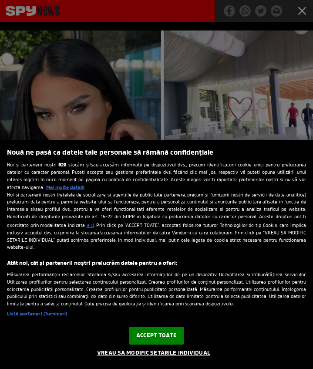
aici (90, 225)
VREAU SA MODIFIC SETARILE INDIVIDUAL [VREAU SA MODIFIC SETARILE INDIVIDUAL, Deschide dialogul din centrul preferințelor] (153, 353)
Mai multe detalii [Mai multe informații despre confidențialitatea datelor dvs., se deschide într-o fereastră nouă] (65, 188)
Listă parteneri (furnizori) (37, 314)
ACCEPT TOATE (156, 335)
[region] (156, 254)
